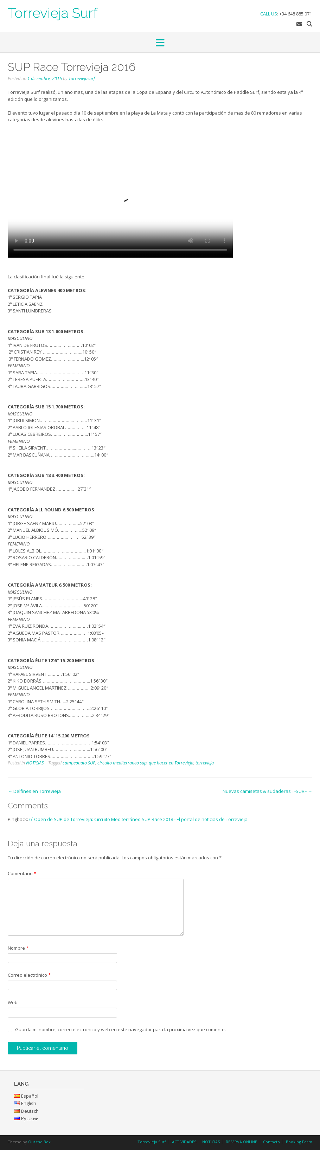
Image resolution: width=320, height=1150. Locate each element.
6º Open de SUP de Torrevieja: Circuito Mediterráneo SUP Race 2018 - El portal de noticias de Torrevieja (138, 819)
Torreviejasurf (82, 79)
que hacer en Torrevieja (171, 763)
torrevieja (205, 763)
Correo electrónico (29, 975)
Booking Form (299, 1141)
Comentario (22, 873)
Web (13, 1002)
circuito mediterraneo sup (122, 763)
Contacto (271, 1141)
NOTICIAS (35, 763)
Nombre (18, 948)
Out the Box (39, 1141)
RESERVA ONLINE (241, 1141)
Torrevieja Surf (53, 12)
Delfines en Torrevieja (34, 791)
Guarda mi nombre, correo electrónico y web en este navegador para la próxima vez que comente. (120, 1029)
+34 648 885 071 (295, 14)
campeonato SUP (79, 763)
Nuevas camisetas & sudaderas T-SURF (267, 791)
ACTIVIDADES (184, 1141)
